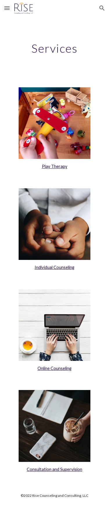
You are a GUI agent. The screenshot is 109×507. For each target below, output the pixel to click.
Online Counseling (54, 368)
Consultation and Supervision (54, 469)
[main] (55, 48)
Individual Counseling (54, 267)
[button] (7, 8)
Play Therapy (54, 166)
